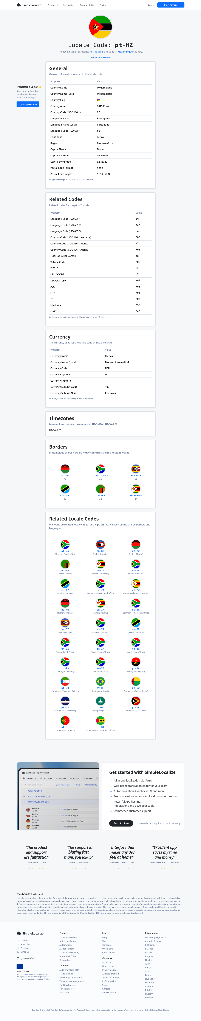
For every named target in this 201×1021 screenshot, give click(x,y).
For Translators (66, 988)
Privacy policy (109, 969)
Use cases (64, 992)
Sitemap (166, 1010)
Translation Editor (68, 937)
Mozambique (125, 51)
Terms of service (110, 977)
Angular (149, 956)
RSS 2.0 (148, 1010)
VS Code (149, 986)
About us (106, 962)
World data (107, 948)
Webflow (149, 997)
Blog (104, 937)
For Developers (67, 985)
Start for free (171, 4)
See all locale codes (100, 57)
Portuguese (96, 51)
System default (26, 958)
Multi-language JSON (155, 937)
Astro (148, 963)
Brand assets (108, 966)
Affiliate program (110, 973)
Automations (65, 944)
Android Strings (153, 941)
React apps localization (70, 977)
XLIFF (148, 971)
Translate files (66, 973)
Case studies (108, 952)
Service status (109, 992)
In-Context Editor (68, 956)
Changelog (64, 960)
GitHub (22, 940)
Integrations (69, 5)
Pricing (102, 5)
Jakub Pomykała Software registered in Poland (64, 1010)
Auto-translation (67, 941)
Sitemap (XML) (156, 1010)
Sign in (151, 5)
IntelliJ (148, 990)
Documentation (87, 5)
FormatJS (149, 982)
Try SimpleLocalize (28, 104)
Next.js (148, 960)
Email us (23, 951)
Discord (23, 948)
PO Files (149, 948)
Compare (106, 944)
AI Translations (66, 948)
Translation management (72, 981)
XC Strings (150, 944)
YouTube (23, 944)
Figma (148, 975)
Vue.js (148, 967)
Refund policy (109, 981)
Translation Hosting (69, 952)
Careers (106, 988)
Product (53, 5)
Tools (105, 941)
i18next (149, 978)
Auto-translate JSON (69, 969)
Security (106, 985)
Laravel (148, 952)
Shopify (149, 993)
